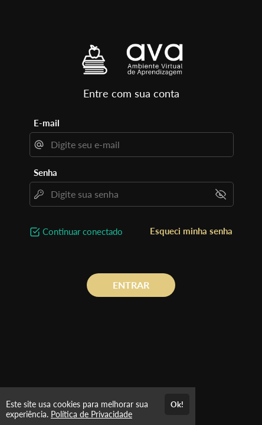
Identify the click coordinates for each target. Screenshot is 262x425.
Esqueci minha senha (191, 230)
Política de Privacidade (91, 414)
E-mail (47, 122)
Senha (45, 172)
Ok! (177, 404)
